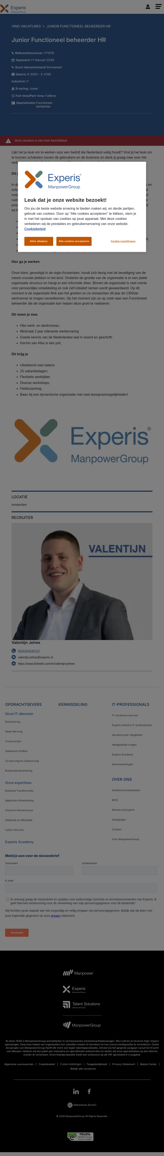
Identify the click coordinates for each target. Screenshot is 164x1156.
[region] (82, 207)
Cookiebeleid (35, 229)
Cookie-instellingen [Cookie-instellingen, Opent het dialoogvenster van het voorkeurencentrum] (123, 241)
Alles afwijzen (39, 241)
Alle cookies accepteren (74, 241)
